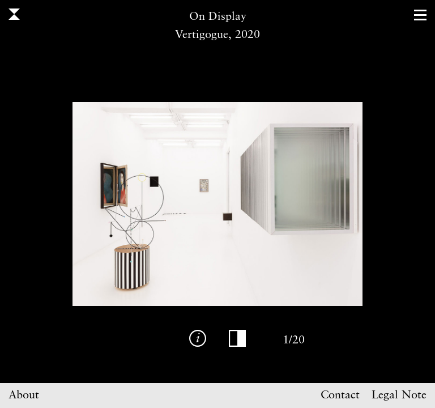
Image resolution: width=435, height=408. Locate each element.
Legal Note (399, 395)
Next (320, 204)
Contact (340, 395)
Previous (114, 204)
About (23, 395)
